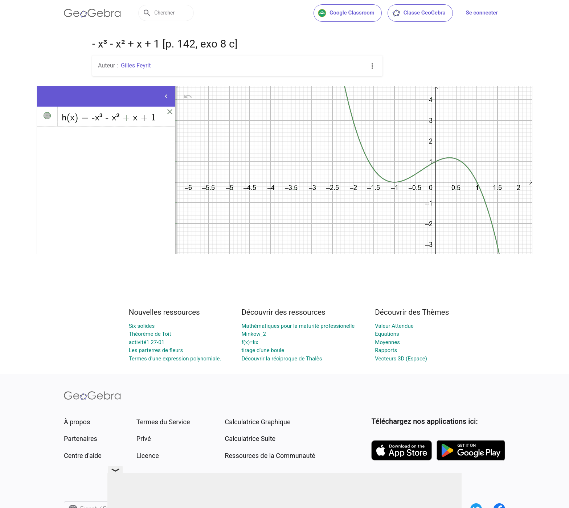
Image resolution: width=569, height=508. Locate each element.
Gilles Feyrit (136, 65)
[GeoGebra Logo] (92, 13)
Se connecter (482, 12)
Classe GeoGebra (419, 13)
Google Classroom (346, 13)
